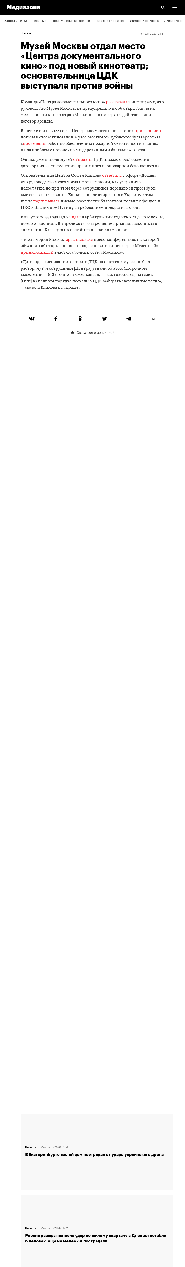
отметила (112, 176)
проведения (34, 144)
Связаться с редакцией (93, 349)
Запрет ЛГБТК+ (15, 20)
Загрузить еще (97, 959)
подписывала (46, 201)
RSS (9, 1171)
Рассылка (11, 1183)
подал (75, 217)
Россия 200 (13, 1209)
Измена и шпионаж (144, 20)
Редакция (11, 1119)
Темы (8, 1157)
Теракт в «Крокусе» (110, 20)
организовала (80, 240)
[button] (174, 7)
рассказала (116, 102)
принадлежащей (37, 252)
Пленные (39, 20)
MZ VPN (10, 1196)
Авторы (10, 1145)
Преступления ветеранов (71, 20)
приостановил (148, 131)
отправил (82, 160)
